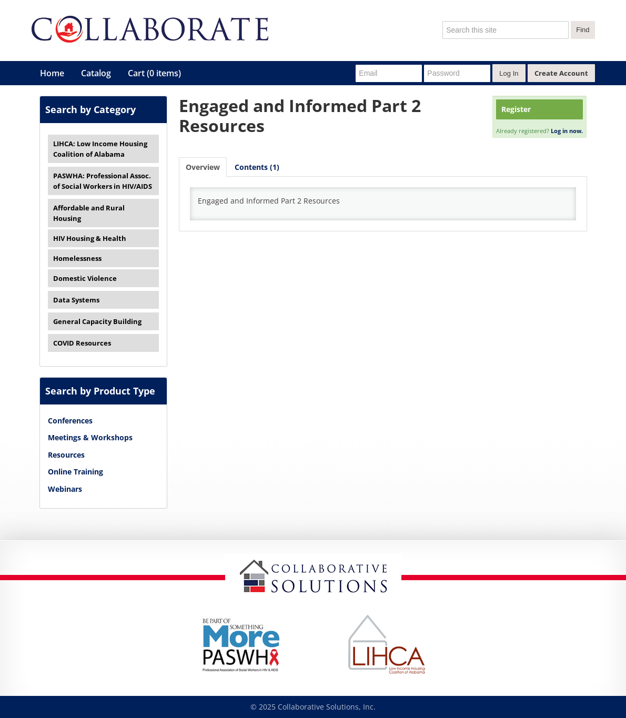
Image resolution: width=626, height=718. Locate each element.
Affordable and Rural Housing (89, 213)
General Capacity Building (97, 321)
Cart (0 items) (154, 73)
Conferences (70, 421)
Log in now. (567, 131)
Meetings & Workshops (90, 437)
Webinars (65, 489)
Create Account (561, 73)
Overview (203, 167)
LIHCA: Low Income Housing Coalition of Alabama (100, 149)
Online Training (75, 472)
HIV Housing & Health (89, 238)
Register (516, 109)
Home (52, 73)
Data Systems (76, 300)
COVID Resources (82, 343)
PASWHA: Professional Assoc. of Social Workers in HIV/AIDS (102, 181)
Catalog (96, 73)
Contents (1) (257, 167)
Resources (66, 455)
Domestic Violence (85, 278)
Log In (508, 73)
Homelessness (77, 258)
